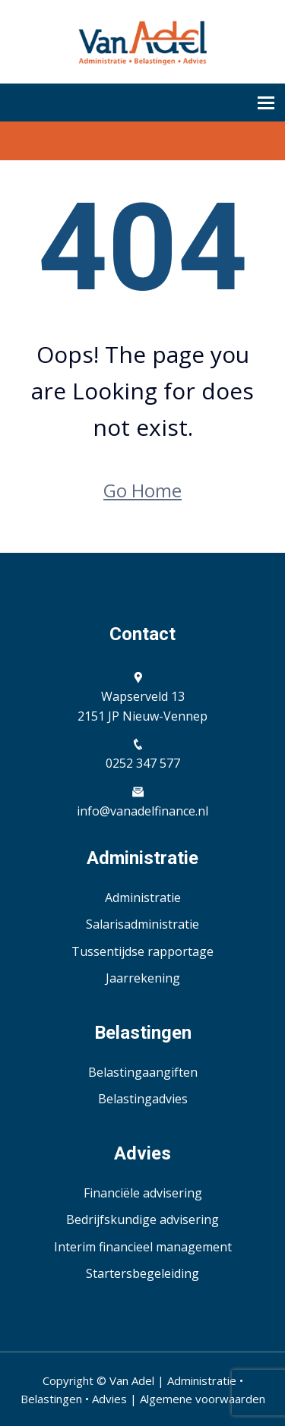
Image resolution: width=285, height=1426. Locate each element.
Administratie (143, 897)
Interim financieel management (143, 1246)
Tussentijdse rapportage (142, 951)
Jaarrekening (143, 978)
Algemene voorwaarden (202, 1398)
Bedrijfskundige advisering (142, 1219)
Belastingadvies (143, 1098)
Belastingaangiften (143, 1072)
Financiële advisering (143, 1193)
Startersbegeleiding (142, 1273)
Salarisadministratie (142, 924)
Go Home (142, 490)
